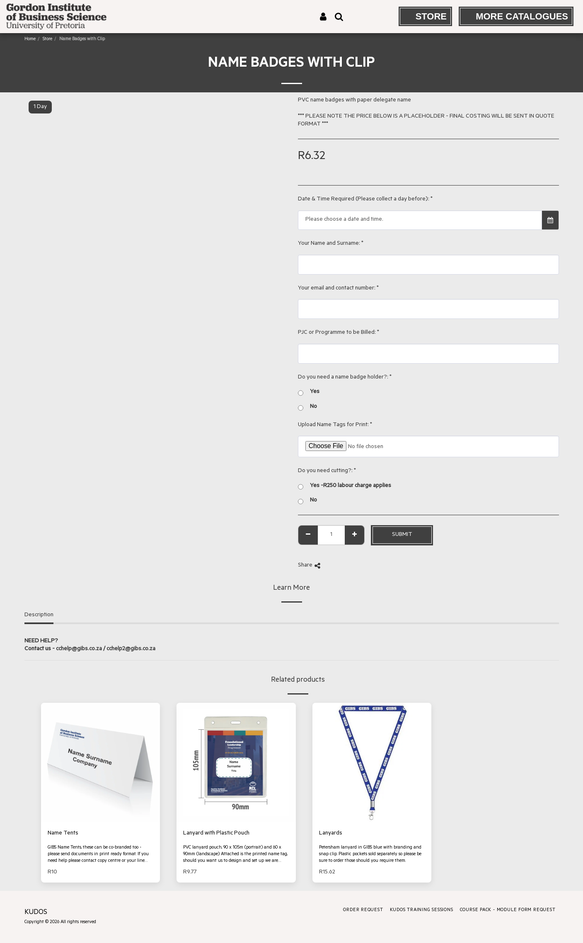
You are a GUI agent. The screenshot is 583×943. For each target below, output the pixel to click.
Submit (402, 535)
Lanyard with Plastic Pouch (216, 833)
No (307, 407)
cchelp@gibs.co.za (79, 649)
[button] (338, 16)
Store (47, 39)
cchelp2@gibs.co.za (130, 649)
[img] (100, 762)
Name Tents (63, 833)
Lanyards (330, 833)
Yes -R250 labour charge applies (344, 486)
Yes (308, 392)
